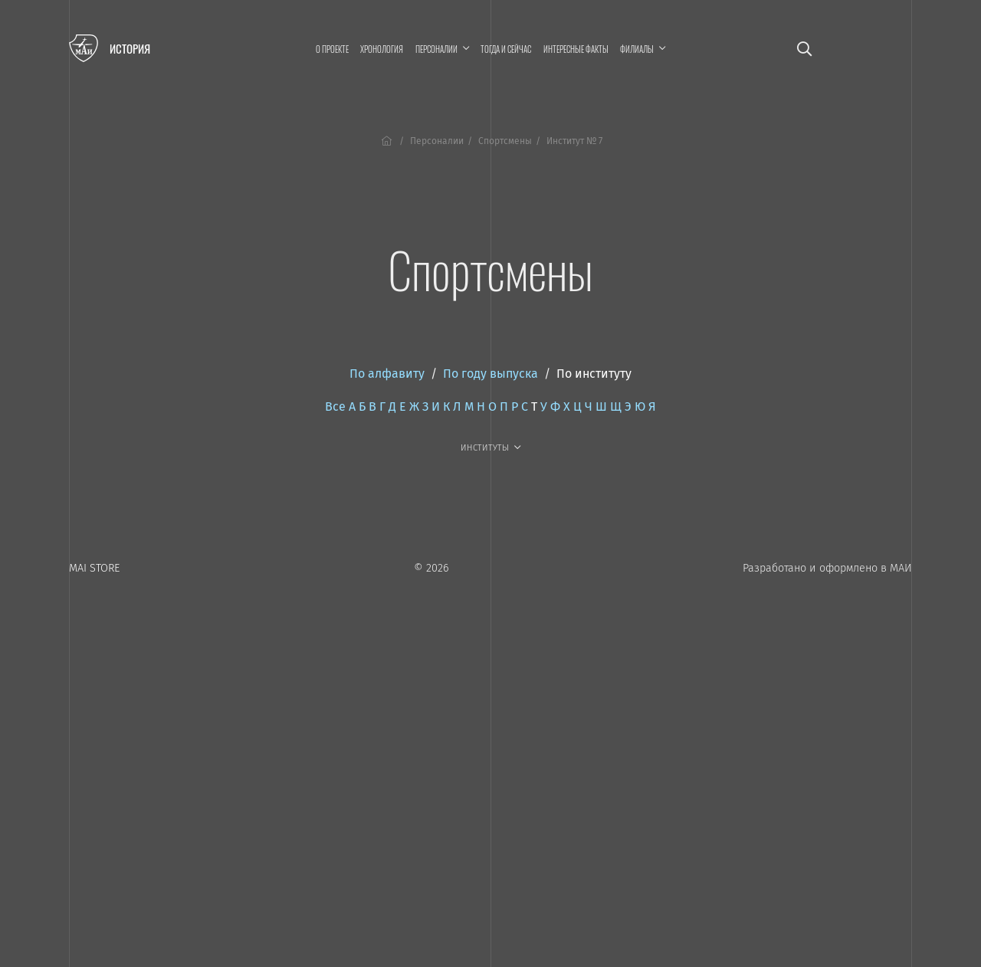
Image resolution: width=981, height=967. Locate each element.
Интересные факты (576, 49)
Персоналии (437, 141)
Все (335, 406)
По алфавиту (387, 373)
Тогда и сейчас (506, 49)
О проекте (332, 49)
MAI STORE (94, 568)
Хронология (381, 49)
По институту (594, 373)
